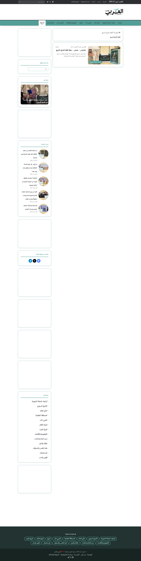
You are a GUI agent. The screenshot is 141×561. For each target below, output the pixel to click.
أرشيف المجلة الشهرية (108, 23)
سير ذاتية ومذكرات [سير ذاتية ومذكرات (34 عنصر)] (88, 543)
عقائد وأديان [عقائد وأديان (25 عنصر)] (74, 543)
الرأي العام (97, 23)
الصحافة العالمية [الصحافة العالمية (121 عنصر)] (69, 539)
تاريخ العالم (43, 425)
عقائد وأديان (50, 23)
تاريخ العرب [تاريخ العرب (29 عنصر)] (29, 539)
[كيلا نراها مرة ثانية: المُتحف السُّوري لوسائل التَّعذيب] (43, 209)
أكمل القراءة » (80, 60)
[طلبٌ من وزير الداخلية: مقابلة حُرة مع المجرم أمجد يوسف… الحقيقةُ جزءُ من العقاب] (43, 195)
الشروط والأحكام (75, 2)
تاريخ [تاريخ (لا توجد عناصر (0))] (48, 539)
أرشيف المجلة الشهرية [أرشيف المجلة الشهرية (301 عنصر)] (108, 539)
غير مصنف (43, 453)
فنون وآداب (59, 23)
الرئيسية (105, 2)
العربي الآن (89, 23)
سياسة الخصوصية (85, 2)
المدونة (42, 23)
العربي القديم (81, 47)
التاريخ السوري (42, 406)
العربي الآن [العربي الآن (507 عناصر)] (57, 539)
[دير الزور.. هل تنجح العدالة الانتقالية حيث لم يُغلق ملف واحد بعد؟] (43, 167)
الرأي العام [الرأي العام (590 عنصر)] (82, 539)
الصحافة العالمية (41, 415)
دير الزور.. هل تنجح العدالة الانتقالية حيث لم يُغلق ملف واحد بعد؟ (30, 168)
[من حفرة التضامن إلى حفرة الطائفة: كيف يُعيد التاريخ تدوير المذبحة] (43, 154)
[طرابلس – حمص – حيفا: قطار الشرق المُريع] (104, 55)
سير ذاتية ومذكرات (40, 439)
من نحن (99, 2)
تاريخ (81, 23)
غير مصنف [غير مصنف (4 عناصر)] (46, 543)
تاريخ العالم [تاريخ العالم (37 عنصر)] (40, 539)
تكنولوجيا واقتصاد (71, 23)
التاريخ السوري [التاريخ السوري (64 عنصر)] (92, 539)
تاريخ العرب (43, 429)
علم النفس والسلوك (40, 448)
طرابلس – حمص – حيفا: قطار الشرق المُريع (71, 50)
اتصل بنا (93, 2)
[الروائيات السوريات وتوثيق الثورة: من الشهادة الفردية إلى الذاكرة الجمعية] (43, 181)
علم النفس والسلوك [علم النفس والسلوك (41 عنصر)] (60, 543)
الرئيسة (120, 23)
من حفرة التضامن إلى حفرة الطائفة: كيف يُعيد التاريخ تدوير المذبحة (29, 154)
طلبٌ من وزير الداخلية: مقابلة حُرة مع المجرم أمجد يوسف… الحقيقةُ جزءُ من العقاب (29, 195)
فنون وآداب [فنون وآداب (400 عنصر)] (36, 543)
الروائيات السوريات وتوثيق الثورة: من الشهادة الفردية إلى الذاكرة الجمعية (29, 181)
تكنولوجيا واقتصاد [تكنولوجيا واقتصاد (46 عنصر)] (103, 543)
